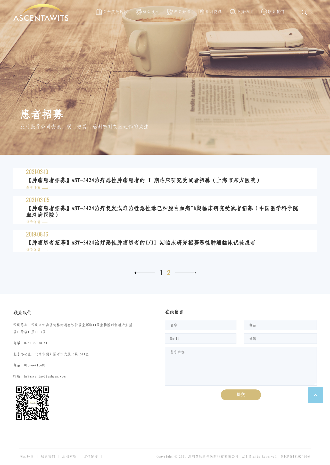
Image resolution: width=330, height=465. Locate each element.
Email (174, 338)
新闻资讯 (213, 12)
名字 (173, 325)
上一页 (144, 272)
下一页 (185, 272)
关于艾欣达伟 (115, 12)
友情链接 (91, 456)
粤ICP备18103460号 (295, 456)
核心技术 (151, 12)
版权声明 (69, 456)
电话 (252, 325)
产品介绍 (182, 12)
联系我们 (276, 12)
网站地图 (26, 456)
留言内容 (177, 352)
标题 (252, 338)
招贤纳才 (245, 12)
